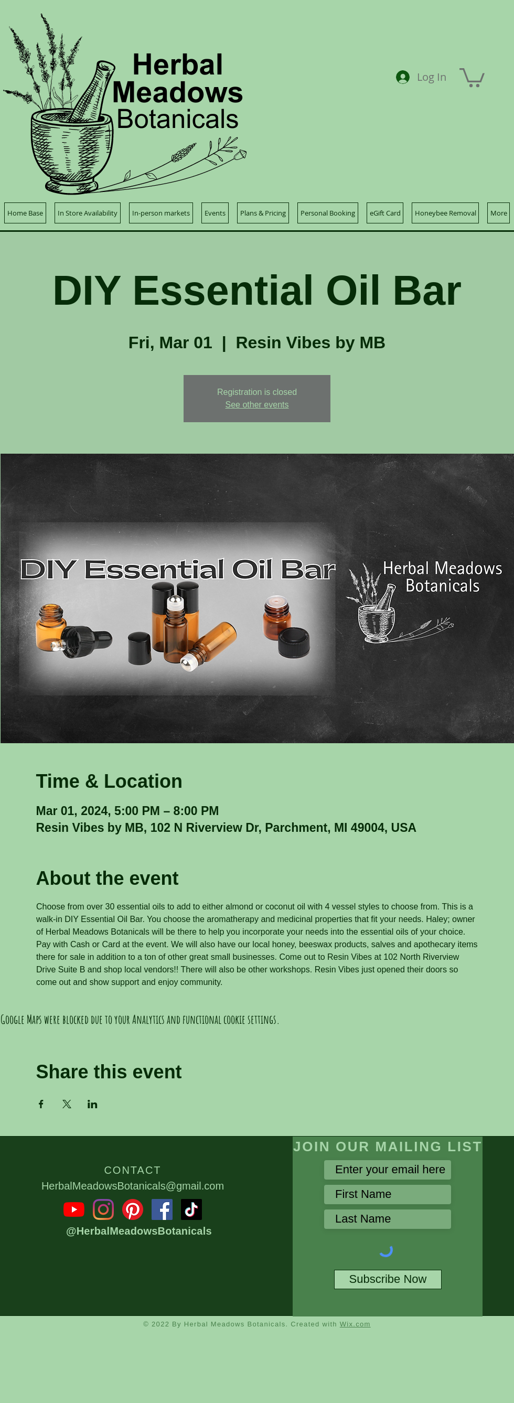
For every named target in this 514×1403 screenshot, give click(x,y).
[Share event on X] (67, 1104)
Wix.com (355, 1324)
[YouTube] (73, 1209)
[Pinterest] (132, 1209)
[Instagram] (103, 1209)
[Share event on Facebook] (41, 1104)
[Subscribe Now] (388, 1279)
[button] (472, 76)
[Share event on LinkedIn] (93, 1104)
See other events (257, 404)
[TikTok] (191, 1209)
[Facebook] (162, 1209)
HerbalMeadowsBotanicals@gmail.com (132, 1186)
